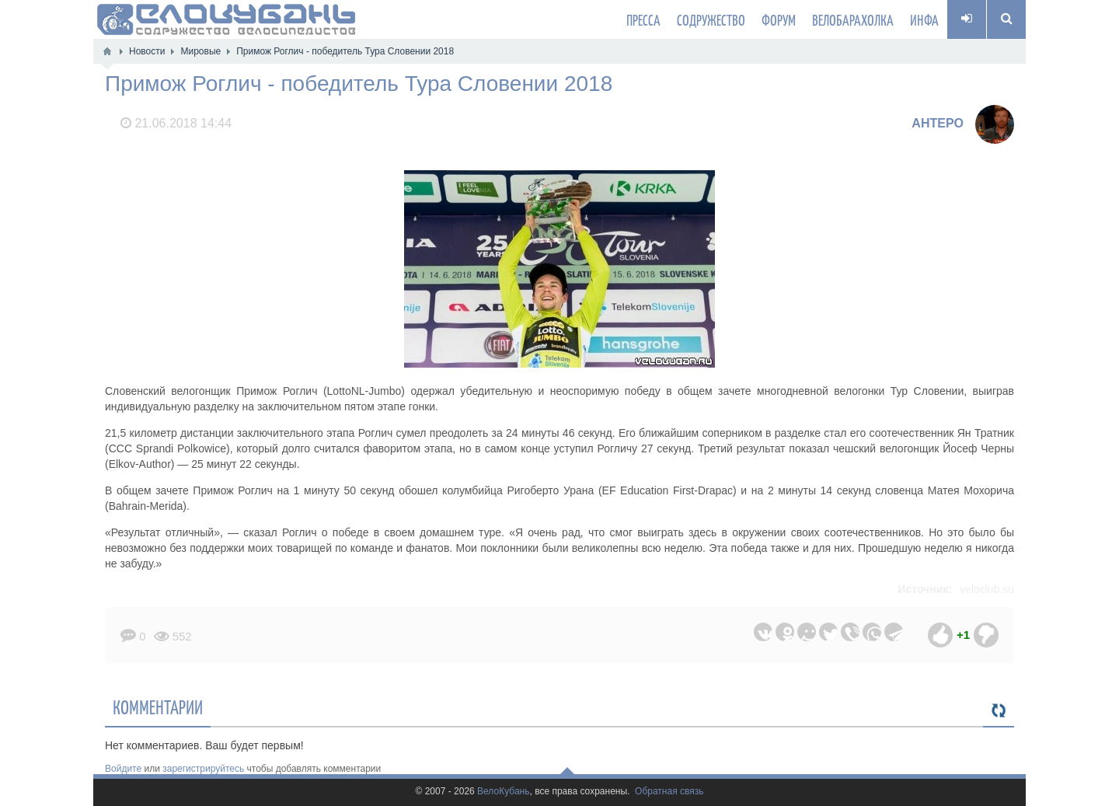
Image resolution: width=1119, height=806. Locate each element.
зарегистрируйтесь (203, 768)
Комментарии (158, 706)
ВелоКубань (503, 792)
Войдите (123, 768)
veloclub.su (987, 589)
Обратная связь (669, 792)
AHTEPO (938, 123)
